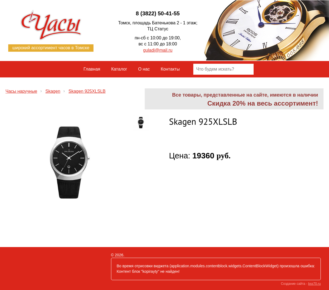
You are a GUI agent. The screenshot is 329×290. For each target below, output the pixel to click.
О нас (144, 69)
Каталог (119, 69)
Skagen (53, 91)
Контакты (170, 69)
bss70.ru (314, 284)
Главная (92, 69)
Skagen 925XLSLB (87, 91)
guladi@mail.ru (157, 50)
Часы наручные (21, 91)
